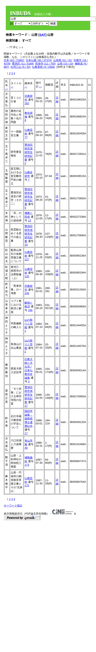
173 (27, 464)
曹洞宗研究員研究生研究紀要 (29, 152)
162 (27, 103)
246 (27, 293)
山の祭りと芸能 (29, 323)
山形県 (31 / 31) (62, 60)
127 (27, 259)
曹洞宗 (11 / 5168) (23, 63)
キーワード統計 (13, 505)
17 (26, 405)
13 (29, 220)
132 (27, 276)
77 (26, 137)
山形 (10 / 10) (65, 63)
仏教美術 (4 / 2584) (43, 66)
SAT (42, 34)
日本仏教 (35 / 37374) (39, 60)
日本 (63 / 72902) (14, 60)
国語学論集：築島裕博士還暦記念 (29, 419)
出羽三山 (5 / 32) (21, 66)
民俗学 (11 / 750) (45, 63)
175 (27, 485)
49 (26, 447)
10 (26, 244)
